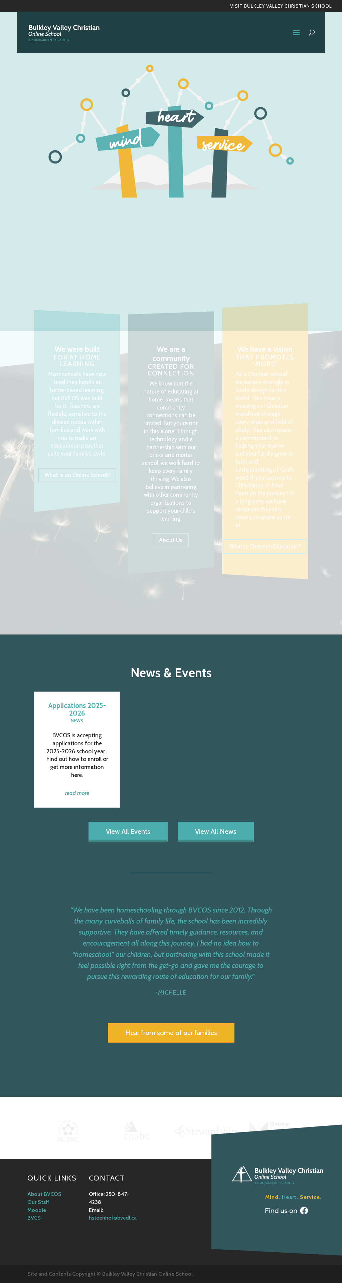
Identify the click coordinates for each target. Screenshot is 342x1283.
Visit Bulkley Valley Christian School (281, 6)
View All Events (128, 831)
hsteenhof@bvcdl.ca (113, 1218)
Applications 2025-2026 (77, 709)
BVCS (34, 1218)
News (77, 721)
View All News (215, 831)
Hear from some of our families (171, 1033)
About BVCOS (44, 1194)
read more (77, 793)
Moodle (36, 1210)
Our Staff (38, 1202)
